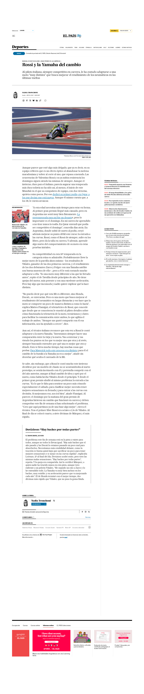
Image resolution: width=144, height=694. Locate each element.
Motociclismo (98, 47)
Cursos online (35, 625)
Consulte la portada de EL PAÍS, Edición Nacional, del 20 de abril (46, 53)
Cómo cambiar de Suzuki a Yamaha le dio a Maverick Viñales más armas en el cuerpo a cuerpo (20, 250)
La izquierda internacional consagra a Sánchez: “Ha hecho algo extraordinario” (118, 266)
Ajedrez (118, 47)
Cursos (25, 625)
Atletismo (111, 47)
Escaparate (16, 625)
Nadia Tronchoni (30, 93)
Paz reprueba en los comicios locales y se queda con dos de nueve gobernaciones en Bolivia (117, 203)
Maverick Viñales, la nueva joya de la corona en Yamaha (19, 226)
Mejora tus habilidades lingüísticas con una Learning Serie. (51, 655)
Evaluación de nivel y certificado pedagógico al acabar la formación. (102, 646)
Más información (28, 537)
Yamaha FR (59, 527)
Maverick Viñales (38, 527)
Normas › (88, 517)
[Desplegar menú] (13, 36)
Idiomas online (48, 625)
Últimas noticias (127, 47)
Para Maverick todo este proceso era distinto (53, 350)
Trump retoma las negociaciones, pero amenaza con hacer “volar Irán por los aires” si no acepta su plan (118, 253)
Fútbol (62, 47)
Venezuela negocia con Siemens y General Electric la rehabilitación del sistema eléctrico (118, 186)
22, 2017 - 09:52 (33, 95)
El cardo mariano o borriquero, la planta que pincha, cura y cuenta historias (119, 260)
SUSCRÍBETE (114, 30)
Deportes (20, 47)
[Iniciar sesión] (125, 30)
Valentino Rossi (27, 527)
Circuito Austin (50, 527)
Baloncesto (69, 47)
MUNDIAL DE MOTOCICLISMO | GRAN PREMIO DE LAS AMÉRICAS (41, 61)
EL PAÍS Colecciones (64, 625)
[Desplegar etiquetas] (89, 527)
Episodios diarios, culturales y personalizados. (82, 646)
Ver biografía (39, 504)
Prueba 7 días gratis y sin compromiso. (122, 646)
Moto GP (68, 527)
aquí (65, 537)
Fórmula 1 (89, 47)
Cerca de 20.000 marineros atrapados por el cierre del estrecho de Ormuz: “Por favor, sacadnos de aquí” (118, 235)
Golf (104, 47)
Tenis (75, 47)
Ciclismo (81, 47)
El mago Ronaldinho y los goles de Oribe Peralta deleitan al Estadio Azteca (118, 195)
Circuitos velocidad (78, 527)
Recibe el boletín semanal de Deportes (37, 512)
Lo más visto (109, 229)
